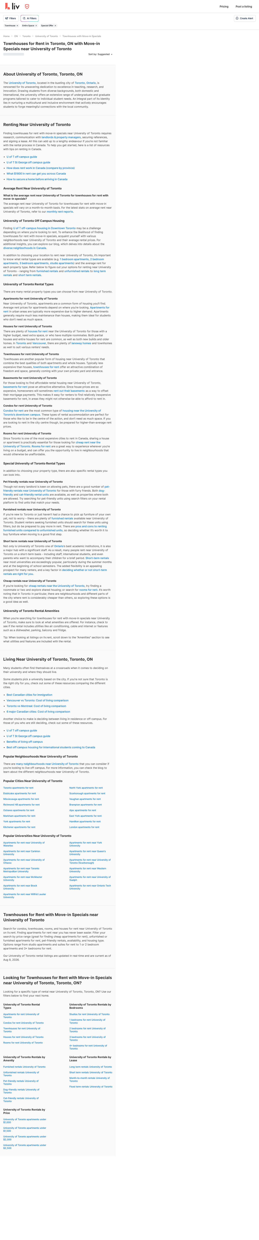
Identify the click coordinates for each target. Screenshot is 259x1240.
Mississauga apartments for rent (21, 799)
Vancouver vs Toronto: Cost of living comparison (38, 700)
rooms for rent (88, 589)
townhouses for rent (46, 367)
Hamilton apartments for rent (85, 821)
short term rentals (29, 275)
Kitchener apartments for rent (19, 827)
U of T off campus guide (22, 156)
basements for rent (15, 386)
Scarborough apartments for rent (87, 793)
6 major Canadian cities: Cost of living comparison (38, 711)
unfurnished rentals (76, 271)
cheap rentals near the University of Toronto (57, 585)
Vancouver (39, 343)
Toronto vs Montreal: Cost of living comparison (36, 706)
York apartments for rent (16, 821)
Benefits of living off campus (25, 741)
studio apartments (62, 263)
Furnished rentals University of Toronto (24, 1066)
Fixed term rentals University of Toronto (90, 1086)
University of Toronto (22, 82)
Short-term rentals (97, 558)
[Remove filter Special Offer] (55, 25)
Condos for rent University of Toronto (23, 1022)
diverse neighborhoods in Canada (24, 248)
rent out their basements (69, 390)
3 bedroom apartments (34, 263)
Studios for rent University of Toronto (89, 1014)
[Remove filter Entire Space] (36, 25)
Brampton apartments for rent (85, 804)
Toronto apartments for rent (18, 787)
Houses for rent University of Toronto (23, 1037)
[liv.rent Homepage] (12, 6)
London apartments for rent (84, 827)
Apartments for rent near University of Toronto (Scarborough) (90, 861)
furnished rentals (47, 271)
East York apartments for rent (85, 815)
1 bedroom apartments (74, 259)
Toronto (80, 82)
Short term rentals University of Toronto (90, 1072)
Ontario (91, 82)
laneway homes (81, 343)
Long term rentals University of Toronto (90, 1066)
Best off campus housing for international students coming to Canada (51, 747)
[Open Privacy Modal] (27, 6)
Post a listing (244, 6)
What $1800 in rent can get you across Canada (36, 173)
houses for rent (38, 331)
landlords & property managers (61, 137)
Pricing (224, 6)
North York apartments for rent (86, 787)
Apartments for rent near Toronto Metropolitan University (21, 870)
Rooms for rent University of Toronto (23, 1042)
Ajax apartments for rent (82, 810)
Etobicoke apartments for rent (19, 793)
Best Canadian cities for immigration (29, 694)
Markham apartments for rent (19, 815)
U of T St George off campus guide (28, 162)
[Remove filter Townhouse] (17, 25)
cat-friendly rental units (34, 494)
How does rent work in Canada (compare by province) (41, 168)
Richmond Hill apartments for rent (21, 804)
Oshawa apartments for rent (18, 810)
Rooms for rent (41, 446)
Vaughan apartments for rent (85, 799)
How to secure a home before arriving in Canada (37, 179)
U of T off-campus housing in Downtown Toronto (44, 228)
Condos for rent (13, 410)
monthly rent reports (60, 211)
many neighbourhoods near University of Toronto (47, 763)
